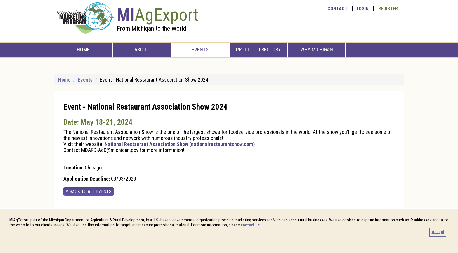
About (141, 49)
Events (200, 49)
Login (363, 8)
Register (388, 8)
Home (83, 49)
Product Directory (258, 49)
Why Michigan (316, 49)
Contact (337, 8)
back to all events (89, 191)
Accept (438, 231)
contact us (250, 225)
